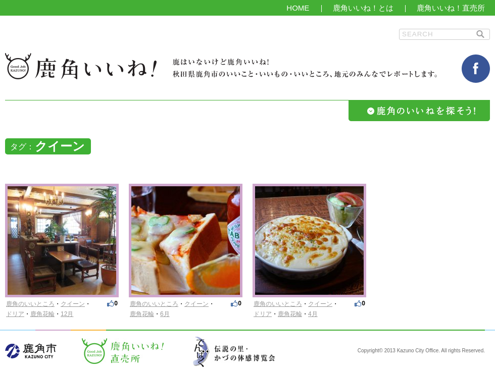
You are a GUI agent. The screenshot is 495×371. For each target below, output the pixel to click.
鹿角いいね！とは (363, 8)
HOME (297, 8)
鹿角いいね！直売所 (451, 8)
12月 (67, 313)
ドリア (15, 313)
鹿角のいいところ (30, 303)
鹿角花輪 (42, 313)
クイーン (73, 303)
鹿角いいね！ (81, 66)
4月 (313, 313)
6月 (165, 313)
